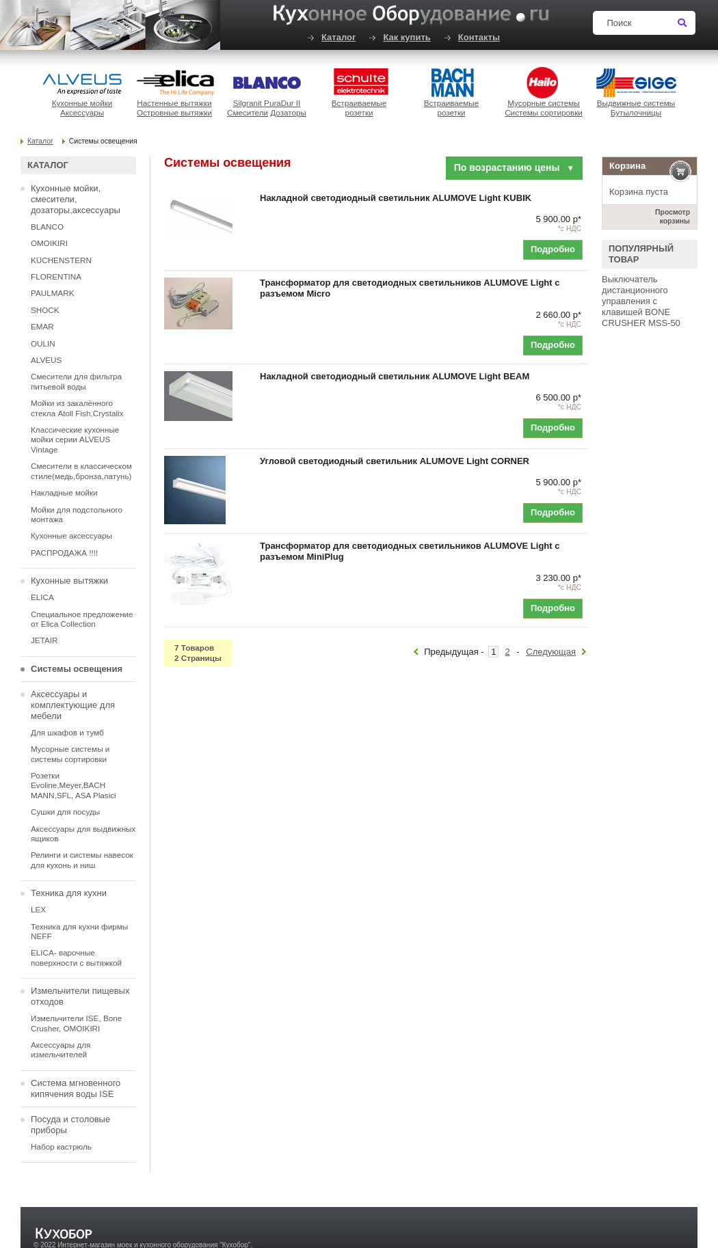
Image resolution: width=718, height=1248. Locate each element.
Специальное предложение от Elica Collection (82, 619)
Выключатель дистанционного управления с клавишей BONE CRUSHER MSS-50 (641, 301)
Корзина (627, 166)
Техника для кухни (69, 893)
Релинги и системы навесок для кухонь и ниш (82, 859)
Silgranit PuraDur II (267, 102)
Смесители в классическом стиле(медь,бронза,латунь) (81, 470)
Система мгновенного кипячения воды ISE (75, 1088)
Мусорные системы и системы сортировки (70, 753)
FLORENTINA (56, 276)
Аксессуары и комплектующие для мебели (73, 705)
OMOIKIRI (49, 243)
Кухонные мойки (82, 102)
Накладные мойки (64, 492)
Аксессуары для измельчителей (60, 1049)
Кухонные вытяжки (69, 580)
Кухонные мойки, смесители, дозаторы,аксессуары (75, 199)
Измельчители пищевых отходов (80, 996)
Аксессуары (82, 112)
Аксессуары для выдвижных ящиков (83, 833)
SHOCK (45, 310)
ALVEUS (46, 359)
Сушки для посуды (65, 811)
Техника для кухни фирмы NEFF (79, 931)
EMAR (42, 326)
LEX (38, 909)
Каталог (338, 37)
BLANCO (47, 226)
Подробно (553, 249)
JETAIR (44, 640)
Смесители (247, 112)
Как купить (406, 37)
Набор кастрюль (61, 1146)
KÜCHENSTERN (61, 260)
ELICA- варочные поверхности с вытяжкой (76, 957)
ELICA (42, 597)
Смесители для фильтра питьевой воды (76, 381)
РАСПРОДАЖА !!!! (64, 552)
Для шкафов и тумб (67, 732)
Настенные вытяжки (174, 102)
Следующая (551, 652)
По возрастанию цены (514, 167)
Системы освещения (76, 669)
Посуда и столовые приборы (70, 1124)
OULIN (43, 343)
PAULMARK (52, 292)
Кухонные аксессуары (71, 535)
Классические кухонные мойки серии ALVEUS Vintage (75, 439)
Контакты (479, 37)
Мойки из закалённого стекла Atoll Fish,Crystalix (77, 407)
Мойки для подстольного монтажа (76, 514)
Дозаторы (288, 112)
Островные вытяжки (174, 112)
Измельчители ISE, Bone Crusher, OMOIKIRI (76, 1023)
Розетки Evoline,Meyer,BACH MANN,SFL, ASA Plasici (73, 785)
